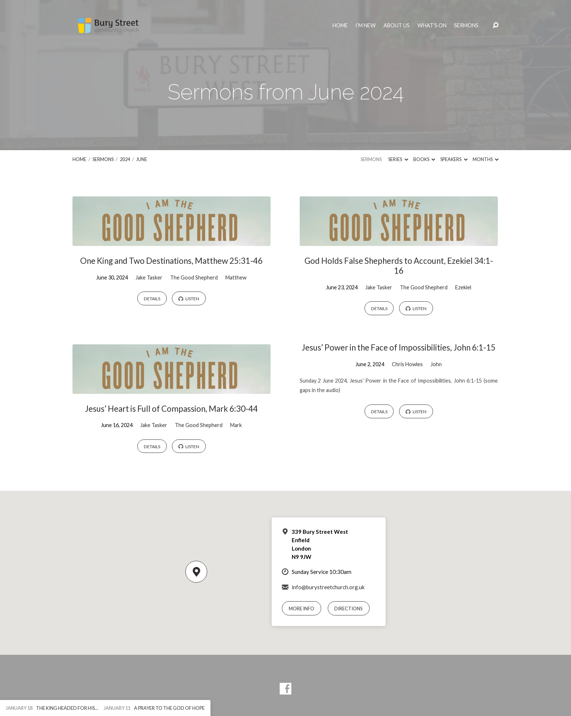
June (141, 159)
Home (340, 25)
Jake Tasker (148, 277)
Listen (188, 298)
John (436, 364)
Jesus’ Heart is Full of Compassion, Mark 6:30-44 (171, 409)
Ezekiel (463, 287)
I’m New (365, 25)
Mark (236, 425)
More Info (301, 608)
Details (152, 298)
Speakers (453, 159)
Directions (348, 608)
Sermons (466, 25)
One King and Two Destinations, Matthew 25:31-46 (171, 261)
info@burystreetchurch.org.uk (328, 587)
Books (424, 159)
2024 (125, 159)
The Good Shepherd (194, 277)
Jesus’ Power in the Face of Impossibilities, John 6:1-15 (399, 347)
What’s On (431, 25)
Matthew (236, 277)
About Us (396, 25)
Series (398, 159)
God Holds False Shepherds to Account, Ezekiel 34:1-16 (398, 265)
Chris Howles (407, 364)
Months (486, 159)
